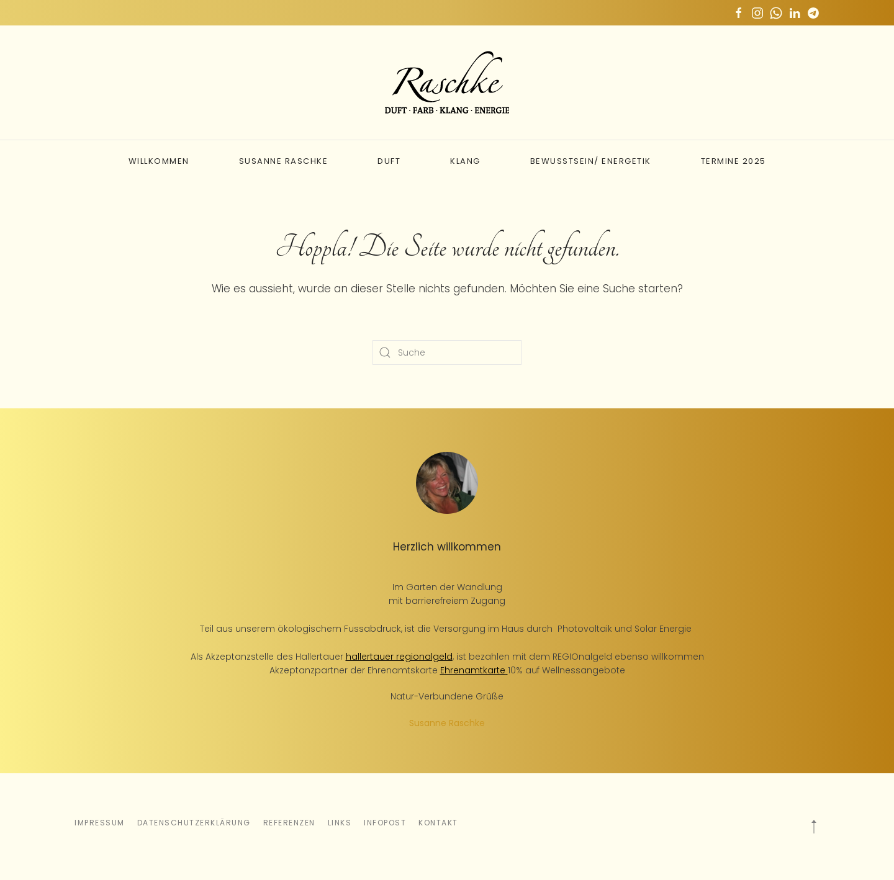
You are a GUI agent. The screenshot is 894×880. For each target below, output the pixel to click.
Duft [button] (388, 161)
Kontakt (438, 822)
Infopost (385, 822)
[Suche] (447, 352)
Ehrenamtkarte (472, 670)
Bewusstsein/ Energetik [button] (590, 161)
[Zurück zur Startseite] (447, 82)
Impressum (99, 822)
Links (340, 822)
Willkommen (159, 161)
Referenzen (289, 822)
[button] (814, 827)
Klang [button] (465, 161)
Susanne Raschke (283, 161)
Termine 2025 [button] (733, 161)
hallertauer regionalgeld (399, 656)
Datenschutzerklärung (194, 822)
